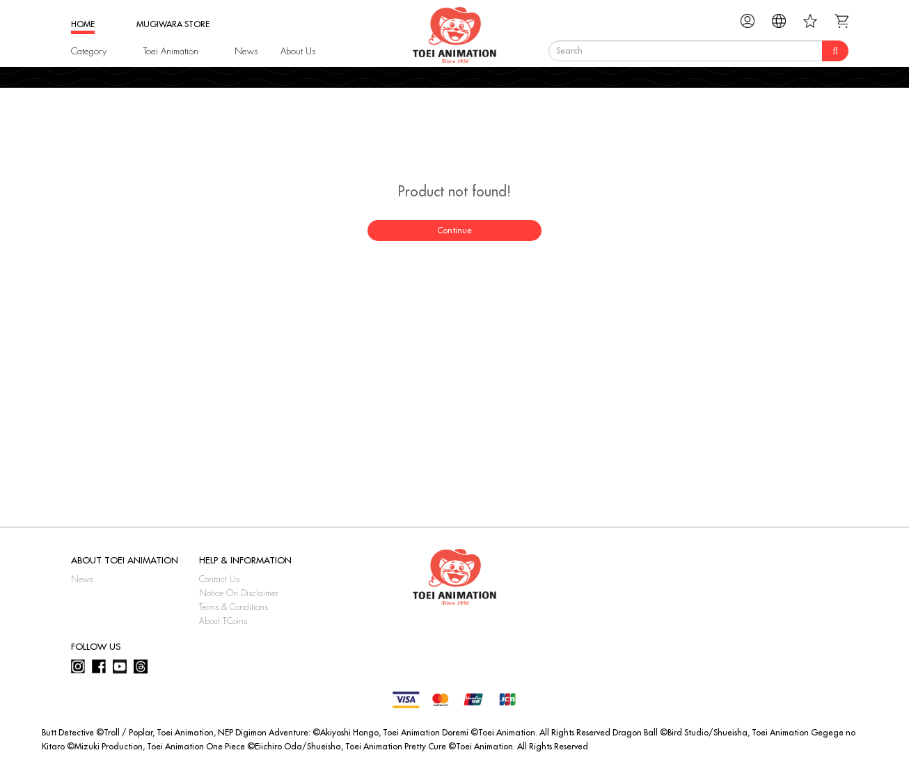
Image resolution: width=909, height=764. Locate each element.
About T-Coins (223, 621)
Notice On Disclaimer (238, 593)
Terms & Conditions (233, 607)
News (246, 51)
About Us (297, 51)
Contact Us (219, 579)
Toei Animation (170, 51)
